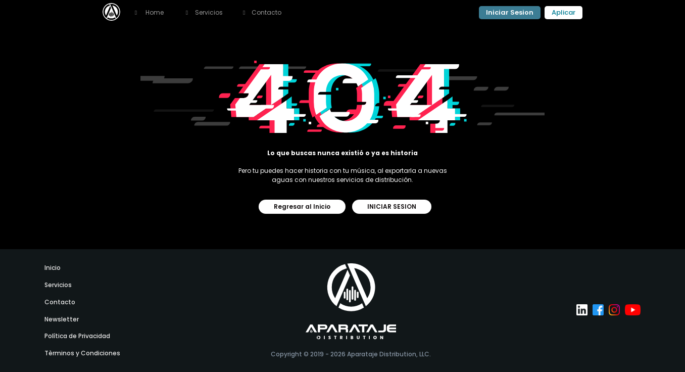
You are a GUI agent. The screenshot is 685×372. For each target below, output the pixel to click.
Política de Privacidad (77, 336)
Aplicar (563, 12)
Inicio (52, 267)
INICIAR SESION (391, 206)
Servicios (58, 285)
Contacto (262, 12)
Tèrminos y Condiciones (82, 353)
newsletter (61, 319)
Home (148, 12)
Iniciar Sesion (509, 12)
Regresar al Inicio (302, 206)
